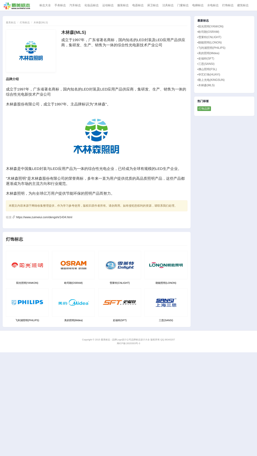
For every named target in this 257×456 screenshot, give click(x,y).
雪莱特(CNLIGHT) (120, 282)
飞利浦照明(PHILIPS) (27, 320)
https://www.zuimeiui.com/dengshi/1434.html (44, 217)
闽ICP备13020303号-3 (128, 343)
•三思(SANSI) (206, 63)
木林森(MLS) (41, 22)
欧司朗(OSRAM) (73, 282)
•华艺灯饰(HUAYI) (208, 74)
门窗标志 (183, 5)
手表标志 (60, 5)
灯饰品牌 (204, 108)
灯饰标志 (228, 5)
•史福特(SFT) (205, 58)
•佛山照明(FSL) (207, 69)
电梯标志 (198, 5)
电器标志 (138, 5)
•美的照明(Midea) (208, 53)
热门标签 (203, 101)
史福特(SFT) (120, 320)
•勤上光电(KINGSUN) (211, 79)
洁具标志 (168, 5)
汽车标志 (75, 5)
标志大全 (45, 5)
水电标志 (213, 5)
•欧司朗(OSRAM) (208, 31)
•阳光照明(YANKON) (210, 26)
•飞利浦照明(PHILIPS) (211, 47)
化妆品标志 (91, 5)
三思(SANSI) (166, 320)
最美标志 (11, 22)
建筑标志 (243, 5)
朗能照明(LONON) (166, 282)
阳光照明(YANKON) (27, 282)
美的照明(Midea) (73, 320)
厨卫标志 (153, 5)
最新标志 (203, 20)
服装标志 (123, 5)
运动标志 (108, 5)
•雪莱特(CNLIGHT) (209, 37)
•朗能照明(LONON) (209, 42)
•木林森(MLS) (206, 85)
